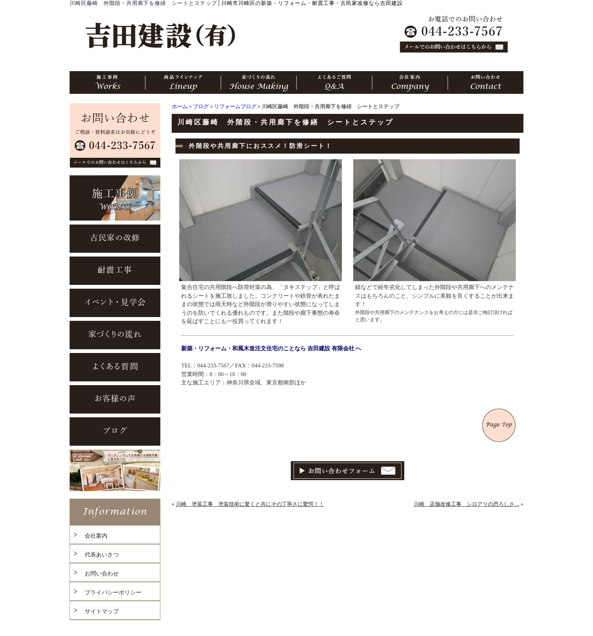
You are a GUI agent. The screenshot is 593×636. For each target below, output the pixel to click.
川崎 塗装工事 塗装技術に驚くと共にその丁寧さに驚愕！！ (250, 504)
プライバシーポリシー (113, 592)
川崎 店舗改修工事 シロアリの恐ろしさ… (467, 504)
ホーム (180, 106)
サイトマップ (102, 611)
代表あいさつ (102, 555)
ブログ (201, 106)
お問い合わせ (102, 574)
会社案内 (96, 536)
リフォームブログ (235, 106)
